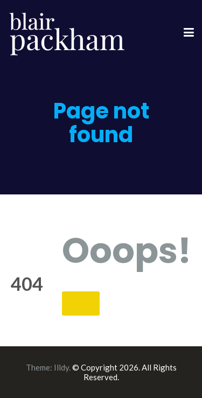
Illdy (61, 367)
